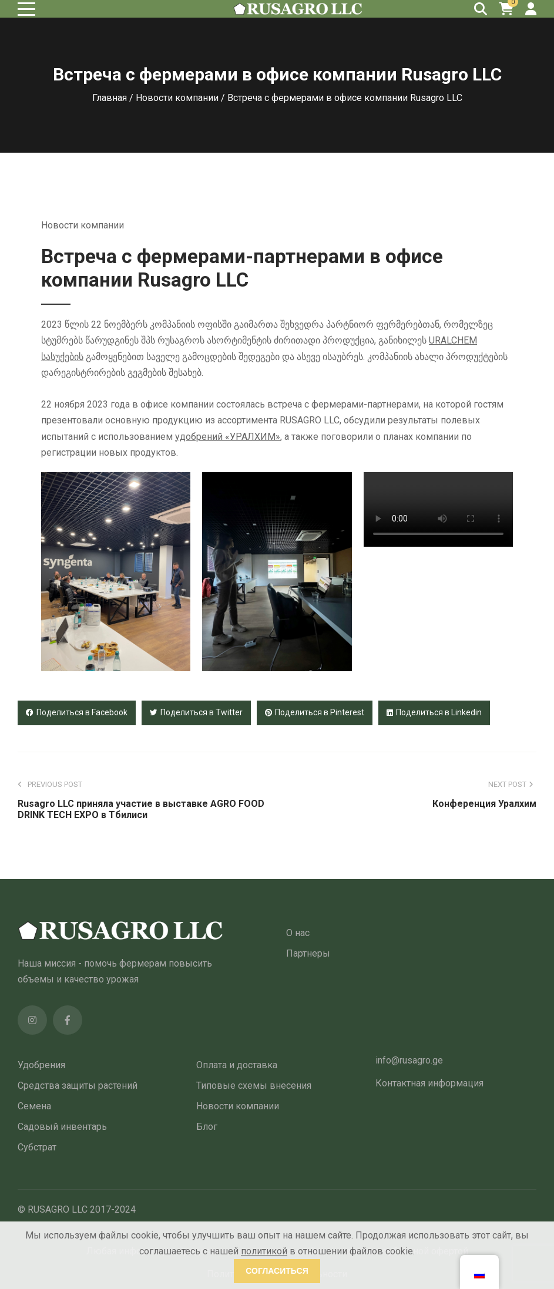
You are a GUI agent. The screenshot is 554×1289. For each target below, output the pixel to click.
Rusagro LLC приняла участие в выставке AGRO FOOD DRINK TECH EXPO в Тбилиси (141, 809)
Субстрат (37, 1147)
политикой (264, 1251)
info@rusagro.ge (409, 1060)
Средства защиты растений (77, 1085)
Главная (109, 97)
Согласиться (277, 1271)
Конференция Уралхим (484, 803)
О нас (298, 932)
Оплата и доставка (236, 1065)
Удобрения (41, 1065)
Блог (206, 1126)
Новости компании (177, 97)
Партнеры (308, 953)
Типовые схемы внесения (253, 1085)
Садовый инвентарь (62, 1126)
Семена (34, 1106)
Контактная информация (429, 1083)
